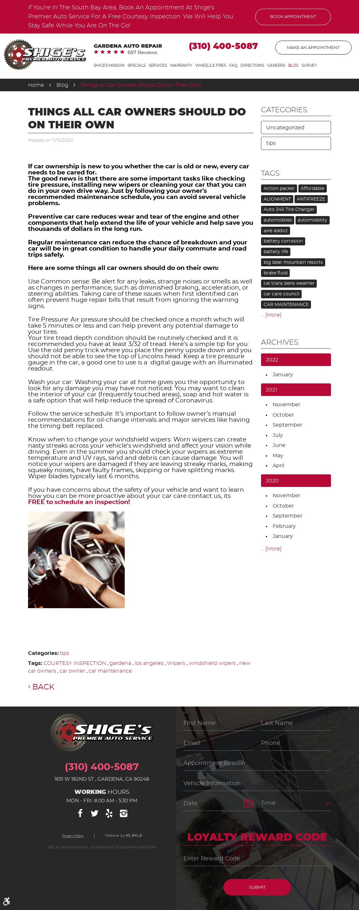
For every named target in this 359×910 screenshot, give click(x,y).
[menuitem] (109, 65)
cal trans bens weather (289, 283)
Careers (276, 65)
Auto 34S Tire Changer (289, 209)
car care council (281, 294)
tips (64, 653)
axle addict (276, 231)
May (278, 455)
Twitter (95, 813)
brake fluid (275, 273)
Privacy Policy (73, 836)
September (287, 425)
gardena (120, 663)
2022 (272, 359)
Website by (123, 836)
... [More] (271, 315)
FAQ (233, 65)
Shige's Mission (109, 65)
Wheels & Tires (210, 65)
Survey (309, 65)
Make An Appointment (313, 48)
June (279, 445)
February (284, 526)
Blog (293, 65)
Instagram (124, 813)
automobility (312, 220)
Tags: (271, 173)
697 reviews (142, 52)
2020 (272, 480)
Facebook (80, 813)
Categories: (284, 110)
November (286, 404)
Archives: (280, 342)
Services (158, 65)
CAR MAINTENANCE (286, 304)
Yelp (109, 813)
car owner (72, 671)
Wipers (176, 663)
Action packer (279, 188)
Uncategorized (285, 127)
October (283, 415)
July (278, 435)
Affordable (312, 188)
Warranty (181, 65)
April (278, 465)
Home (36, 85)
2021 (271, 389)
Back (43, 687)
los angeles (149, 663)
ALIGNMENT (277, 199)
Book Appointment (293, 17)
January (283, 374)
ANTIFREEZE (311, 199)
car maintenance (110, 671)
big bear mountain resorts (293, 262)
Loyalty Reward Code (257, 837)
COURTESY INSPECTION (75, 663)
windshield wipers (212, 663)
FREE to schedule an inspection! (79, 502)
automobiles (278, 220)
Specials (137, 65)
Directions (252, 65)
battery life (276, 252)
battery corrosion (283, 241)
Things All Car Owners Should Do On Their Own (141, 85)
